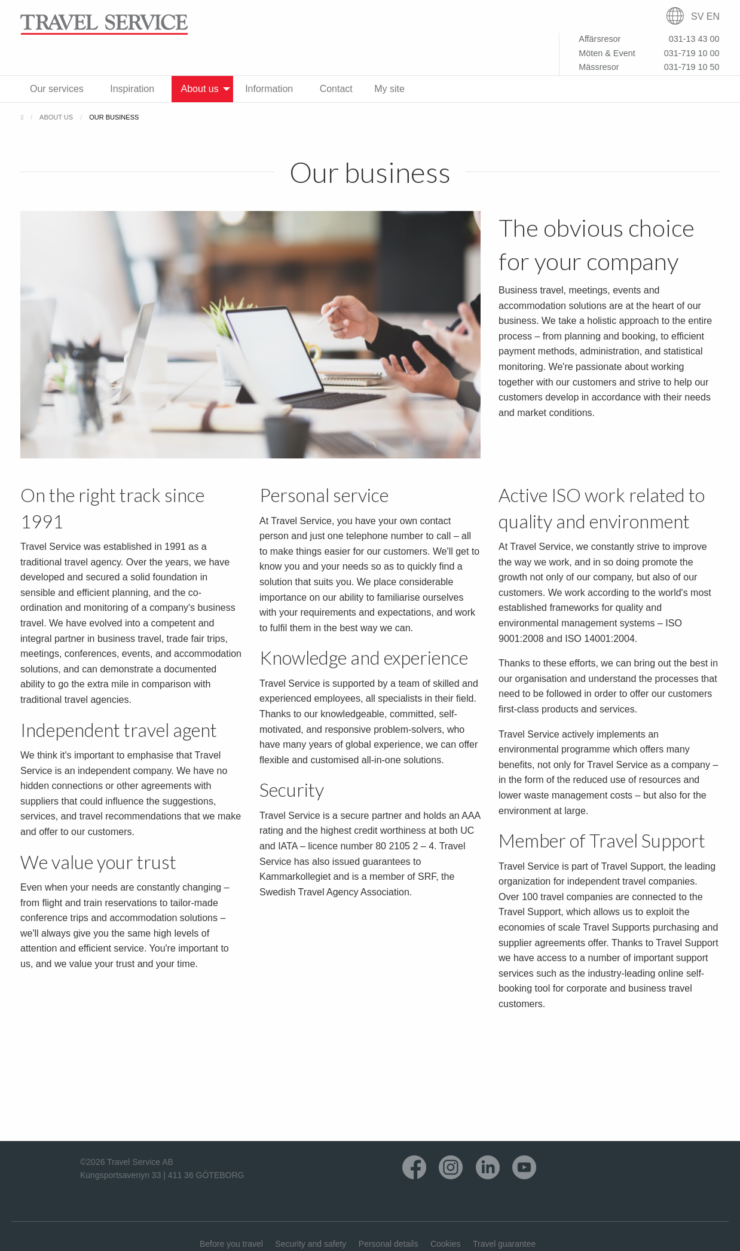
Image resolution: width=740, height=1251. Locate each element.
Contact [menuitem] (336, 89)
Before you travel (231, 1244)
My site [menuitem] (389, 89)
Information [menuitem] (269, 89)
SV (697, 16)
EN (713, 16)
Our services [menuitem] (57, 89)
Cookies (445, 1244)
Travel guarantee (504, 1244)
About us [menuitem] (200, 89)
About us (56, 117)
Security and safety (310, 1244)
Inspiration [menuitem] (132, 89)
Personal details (388, 1244)
